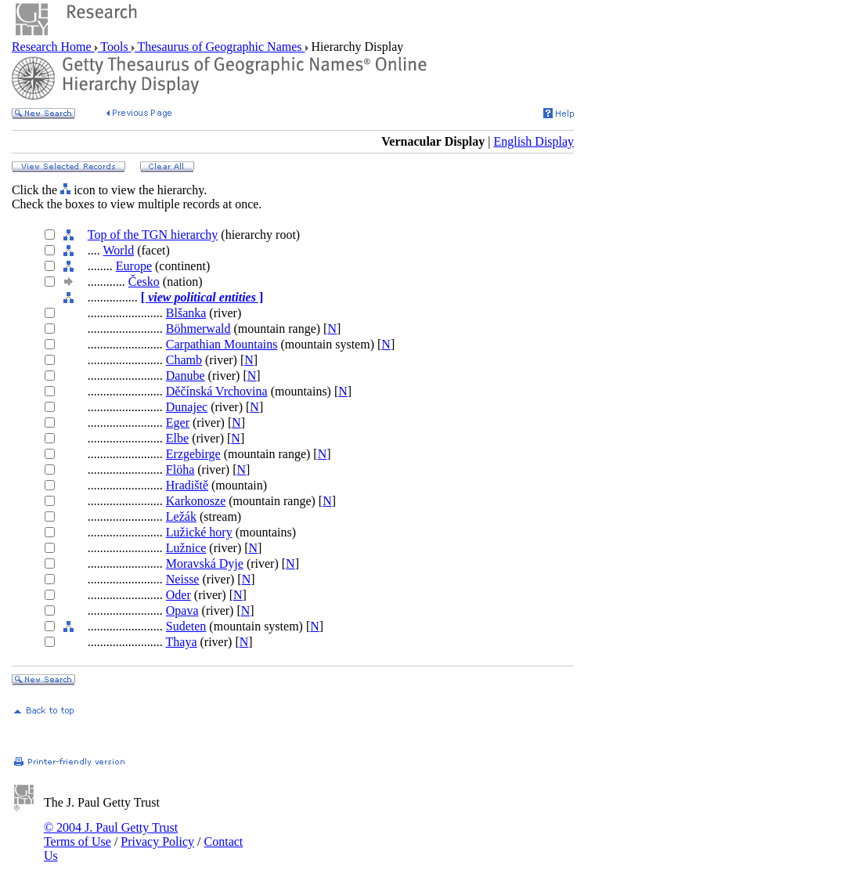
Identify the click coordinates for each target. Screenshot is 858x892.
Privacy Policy (157, 841)
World (119, 250)
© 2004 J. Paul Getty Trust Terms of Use (111, 834)
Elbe (177, 438)
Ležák (181, 516)
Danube (185, 375)
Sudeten (186, 626)
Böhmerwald (198, 328)
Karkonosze (195, 500)
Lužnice (186, 547)
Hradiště (187, 485)
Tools (115, 46)
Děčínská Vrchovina (217, 391)
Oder (178, 594)
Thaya (181, 641)
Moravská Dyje (204, 563)
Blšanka (186, 313)
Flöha (180, 469)
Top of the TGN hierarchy (153, 234)
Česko (144, 281)
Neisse (183, 579)
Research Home (53, 46)
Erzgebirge (193, 453)
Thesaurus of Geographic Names (220, 46)
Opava (182, 610)
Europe (134, 266)
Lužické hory (199, 532)
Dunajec (186, 406)
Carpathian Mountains (222, 344)
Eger (177, 422)
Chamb (184, 360)
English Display (533, 141)
